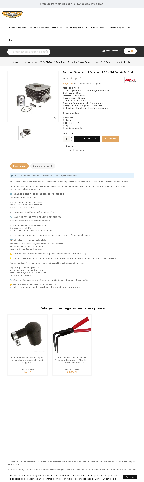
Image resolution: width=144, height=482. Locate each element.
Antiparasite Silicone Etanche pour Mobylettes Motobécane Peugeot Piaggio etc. (27, 360)
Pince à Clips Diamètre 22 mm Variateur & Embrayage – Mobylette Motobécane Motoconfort (72, 360)
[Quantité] (66, 139)
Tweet (75, 78)
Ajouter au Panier (87, 139)
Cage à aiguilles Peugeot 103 (24, 268)
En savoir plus (110, 479)
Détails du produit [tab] (42, 166)
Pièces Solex (97, 27)
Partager (71, 78)
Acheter (110, 138)
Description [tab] (19, 166)
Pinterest (80, 78)
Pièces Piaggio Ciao (120, 27)
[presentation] (14, 132)
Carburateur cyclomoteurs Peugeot (28, 273)
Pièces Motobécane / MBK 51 (44, 27)
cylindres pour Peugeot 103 (75, 280)
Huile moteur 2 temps (20, 275)
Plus (11, 40)
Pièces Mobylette (17, 27)
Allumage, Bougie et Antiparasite (26, 270)
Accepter (130, 477)
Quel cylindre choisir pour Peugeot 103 (60, 287)
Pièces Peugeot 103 (75, 27)
